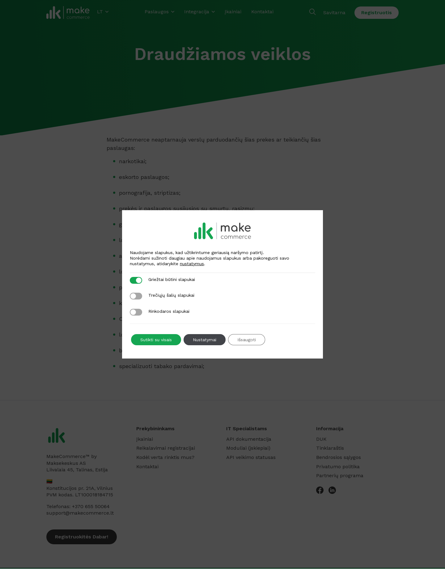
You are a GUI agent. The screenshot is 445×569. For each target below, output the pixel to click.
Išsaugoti (246, 339)
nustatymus (192, 263)
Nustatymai (204, 339)
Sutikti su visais (156, 339)
